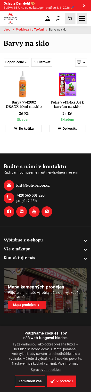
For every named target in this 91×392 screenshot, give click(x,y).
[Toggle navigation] (58, 18)
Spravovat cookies (46, 370)
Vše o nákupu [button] (17, 249)
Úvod (7, 29)
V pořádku (61, 381)
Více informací (68, 363)
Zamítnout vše (30, 381)
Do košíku (24, 129)
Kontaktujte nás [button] (19, 257)
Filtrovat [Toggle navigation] (41, 62)
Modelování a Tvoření (30, 29)
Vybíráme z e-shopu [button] (23, 240)
